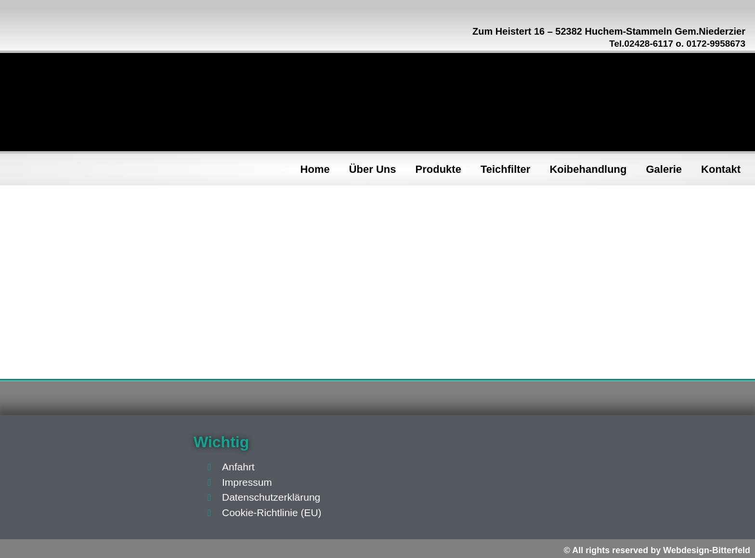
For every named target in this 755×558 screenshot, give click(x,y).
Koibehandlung (587, 169)
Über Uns (372, 169)
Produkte (438, 169)
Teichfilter (506, 169)
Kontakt (721, 169)
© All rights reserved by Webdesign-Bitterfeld (657, 550)
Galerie (664, 169)
